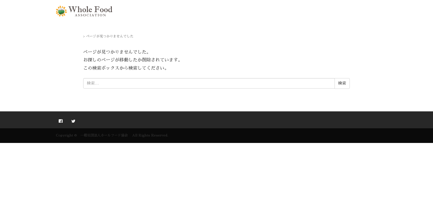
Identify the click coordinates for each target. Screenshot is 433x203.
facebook (60, 120)
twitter (73, 120)
